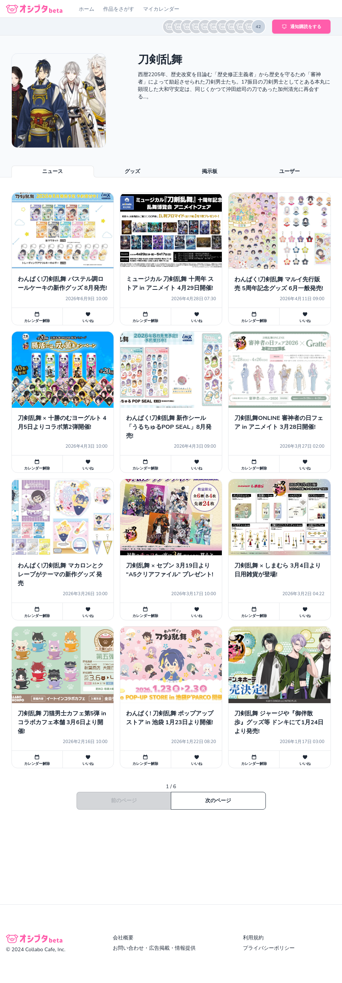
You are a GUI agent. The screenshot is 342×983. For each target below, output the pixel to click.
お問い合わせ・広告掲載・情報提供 (154, 948)
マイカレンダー (161, 9)
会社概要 (123, 937)
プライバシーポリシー (269, 948)
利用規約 (253, 937)
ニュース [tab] (52, 171)
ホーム (86, 9)
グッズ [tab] (132, 171)
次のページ (218, 800)
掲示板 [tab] (209, 171)
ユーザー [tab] (289, 171)
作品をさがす (118, 9)
